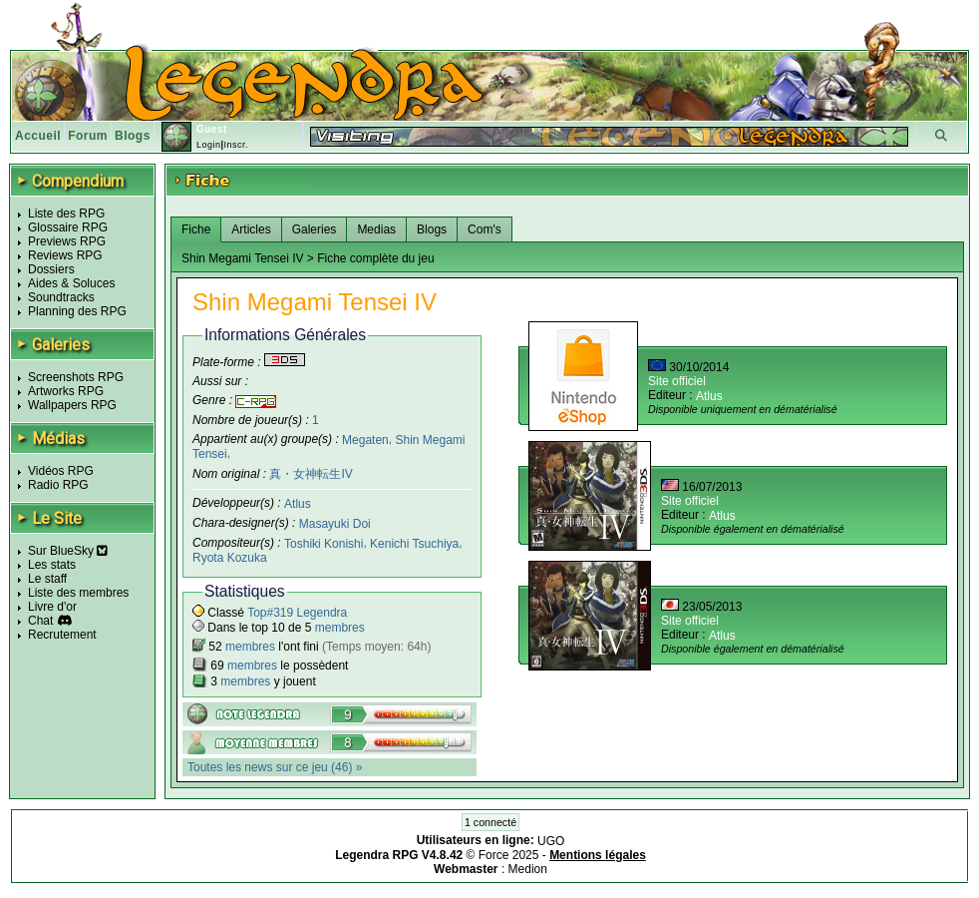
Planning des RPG (77, 311)
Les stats (52, 565)
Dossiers (51, 269)
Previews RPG (67, 241)
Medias (376, 229)
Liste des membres (78, 593)
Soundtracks (61, 297)
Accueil (38, 136)
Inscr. (235, 145)
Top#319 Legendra (297, 613)
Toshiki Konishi (323, 544)
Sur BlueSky (68, 551)
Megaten (365, 439)
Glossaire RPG (68, 227)
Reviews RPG (65, 255)
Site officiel (677, 381)
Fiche (195, 229)
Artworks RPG (66, 391)
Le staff (47, 579)
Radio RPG (58, 485)
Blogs (133, 136)
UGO (550, 841)
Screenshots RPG (76, 377)
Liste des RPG (66, 214)
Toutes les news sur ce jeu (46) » (274, 767)
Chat (40, 621)
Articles (250, 229)
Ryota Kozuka (229, 558)
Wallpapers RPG (72, 405)
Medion (527, 869)
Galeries (314, 229)
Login (208, 145)
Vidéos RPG (61, 471)
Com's (484, 229)
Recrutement (62, 635)
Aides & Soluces (71, 283)
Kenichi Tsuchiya (414, 544)
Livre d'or (52, 607)
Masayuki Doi (335, 524)
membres (340, 628)
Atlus (297, 504)
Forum (88, 136)
